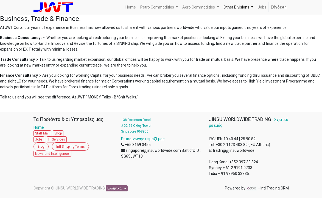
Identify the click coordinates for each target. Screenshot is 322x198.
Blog (41, 146)
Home (39, 127)
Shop (58, 133)
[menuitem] (130, 7)
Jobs (39, 139)
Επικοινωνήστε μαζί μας (143, 139)
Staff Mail (42, 133)
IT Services (56, 139)
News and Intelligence (52, 154)
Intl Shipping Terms (70, 146)
